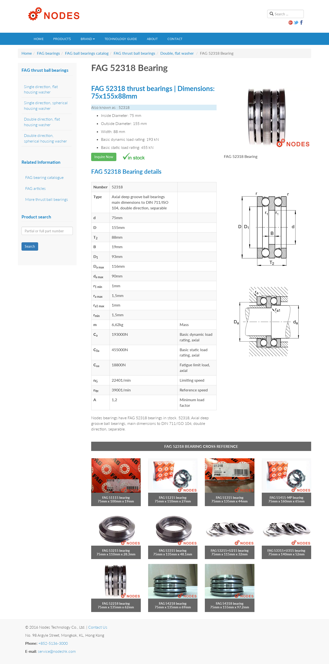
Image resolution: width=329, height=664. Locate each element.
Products (62, 39)
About (152, 39)
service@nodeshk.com (57, 651)
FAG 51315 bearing (229, 498)
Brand (88, 39)
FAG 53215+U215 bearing (230, 550)
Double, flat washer (177, 53)
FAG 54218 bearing (172, 603)
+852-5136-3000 (53, 643)
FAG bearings (48, 53)
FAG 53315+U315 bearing (286, 550)
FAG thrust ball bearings (134, 53)
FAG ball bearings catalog (87, 53)
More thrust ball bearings (46, 199)
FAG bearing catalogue (44, 177)
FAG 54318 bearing (229, 603)
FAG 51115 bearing (116, 498)
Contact (175, 39)
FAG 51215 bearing (172, 498)
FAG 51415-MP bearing (286, 498)
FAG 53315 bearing (172, 550)
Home (39, 39)
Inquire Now (103, 157)
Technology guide (121, 39)
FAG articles (35, 188)
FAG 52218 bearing (116, 603)
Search (30, 246)
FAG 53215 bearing (116, 550)
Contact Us (97, 627)
